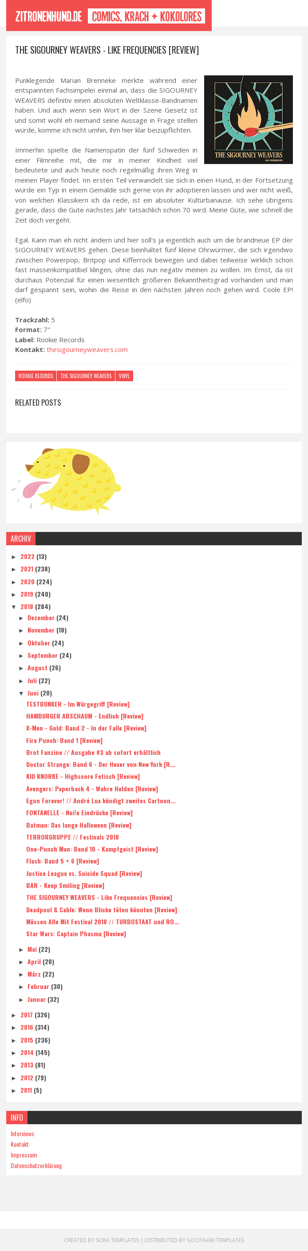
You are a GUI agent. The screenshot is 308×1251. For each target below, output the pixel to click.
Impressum (24, 1154)
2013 (27, 1064)
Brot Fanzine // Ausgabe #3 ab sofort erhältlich (93, 751)
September (43, 654)
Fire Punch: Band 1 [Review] (64, 739)
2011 (27, 1089)
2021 (27, 568)
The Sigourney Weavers (85, 377)
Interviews (22, 1133)
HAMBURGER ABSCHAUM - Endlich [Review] (84, 715)
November (42, 629)
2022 (28, 555)
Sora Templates (117, 1239)
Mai (33, 948)
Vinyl (124, 377)
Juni (34, 692)
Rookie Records (36, 377)
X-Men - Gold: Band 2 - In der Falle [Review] (86, 727)
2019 (27, 593)
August (38, 667)
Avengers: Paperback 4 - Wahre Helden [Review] (92, 788)
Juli (33, 679)
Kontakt (20, 1143)
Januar (37, 998)
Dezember (42, 617)
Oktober (40, 642)
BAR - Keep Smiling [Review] (65, 884)
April (35, 961)
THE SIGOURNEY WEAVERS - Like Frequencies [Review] (99, 897)
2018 (27, 606)
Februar (39, 986)
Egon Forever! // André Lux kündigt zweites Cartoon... (101, 800)
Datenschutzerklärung (36, 1164)
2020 (28, 581)
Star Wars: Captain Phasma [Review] (76, 933)
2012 (27, 1077)
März (35, 973)
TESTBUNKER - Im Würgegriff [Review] (78, 703)
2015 (27, 1039)
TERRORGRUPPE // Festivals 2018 (72, 836)
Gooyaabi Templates (215, 1239)
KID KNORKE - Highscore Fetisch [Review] (83, 776)
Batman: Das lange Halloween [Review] (78, 824)
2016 (27, 1027)
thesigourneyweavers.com (87, 350)
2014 (28, 1051)
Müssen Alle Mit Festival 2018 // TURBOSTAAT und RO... (102, 921)
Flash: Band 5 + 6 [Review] (62, 860)
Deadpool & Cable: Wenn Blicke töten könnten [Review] (101, 909)
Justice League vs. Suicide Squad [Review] (84, 872)
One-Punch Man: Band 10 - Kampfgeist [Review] (92, 848)
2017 (27, 1014)
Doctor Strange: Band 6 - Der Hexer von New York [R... (100, 763)
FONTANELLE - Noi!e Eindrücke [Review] (79, 812)
